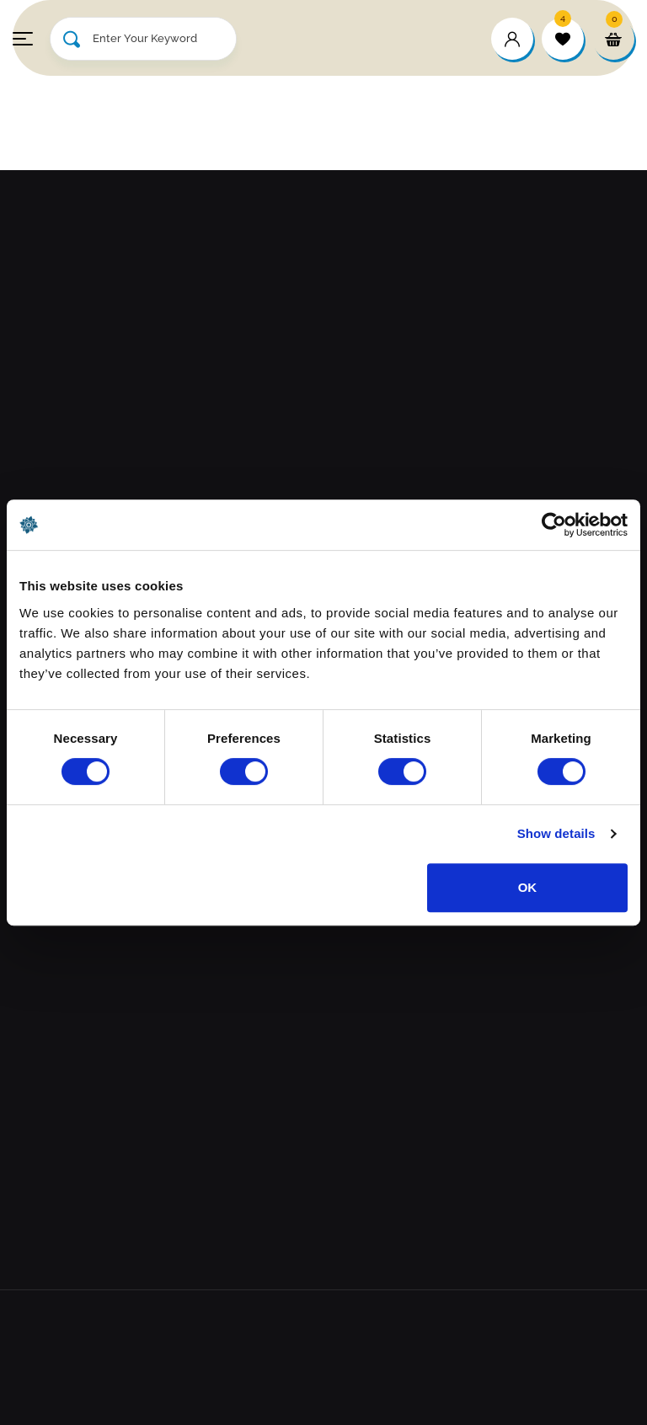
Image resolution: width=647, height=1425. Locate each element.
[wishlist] (563, 39)
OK (527, 887)
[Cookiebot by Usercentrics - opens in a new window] (554, 524)
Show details (556, 833)
